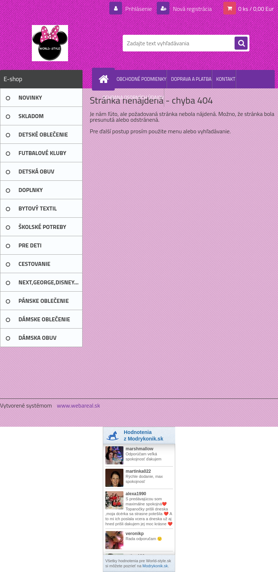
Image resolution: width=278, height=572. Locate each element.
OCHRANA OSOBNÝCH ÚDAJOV (133, 97)
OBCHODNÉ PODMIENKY (141, 79)
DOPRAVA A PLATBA (191, 79)
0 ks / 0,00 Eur (256, 8)
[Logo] (50, 43)
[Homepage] (105, 79)
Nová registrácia (192, 8)
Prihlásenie (138, 8)
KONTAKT (225, 79)
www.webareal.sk (78, 405)
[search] (241, 43)
